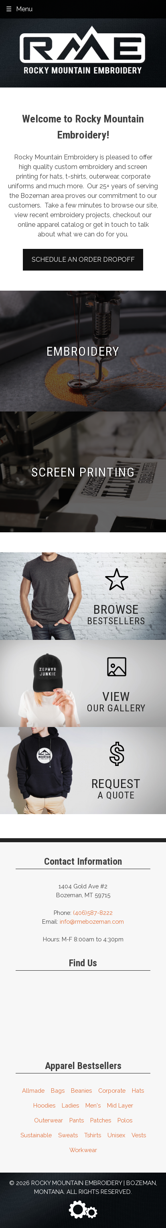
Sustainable (36, 1135)
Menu (24, 9)
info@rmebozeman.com (92, 921)
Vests (139, 1135)
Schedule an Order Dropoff (83, 259)
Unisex (116, 1135)
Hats (138, 1090)
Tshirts (92, 1135)
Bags (58, 1090)
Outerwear (48, 1120)
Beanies (81, 1090)
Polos (124, 1120)
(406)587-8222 (93, 912)
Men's (93, 1105)
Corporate (112, 1090)
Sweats (68, 1135)
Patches (100, 1120)
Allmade (33, 1090)
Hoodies (44, 1105)
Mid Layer (120, 1105)
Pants (76, 1120)
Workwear (83, 1150)
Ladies (70, 1105)
